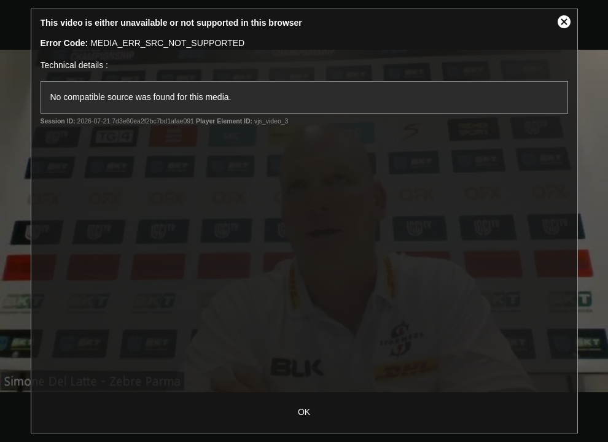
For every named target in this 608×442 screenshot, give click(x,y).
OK (304, 412)
